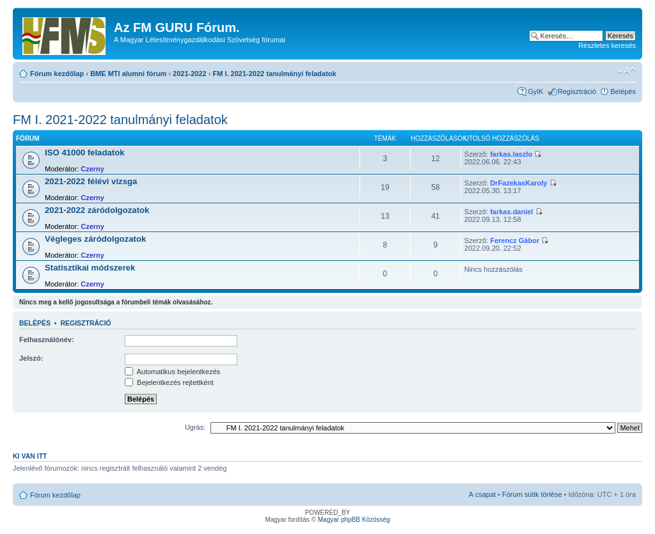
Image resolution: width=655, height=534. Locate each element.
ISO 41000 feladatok (85, 152)
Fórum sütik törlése (532, 494)
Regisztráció (577, 91)
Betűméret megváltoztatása (626, 71)
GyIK (535, 91)
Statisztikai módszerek (90, 267)
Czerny (92, 169)
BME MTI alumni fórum (128, 73)
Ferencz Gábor (514, 240)
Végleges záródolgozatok (95, 239)
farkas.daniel (511, 212)
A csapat (482, 494)
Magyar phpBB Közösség (354, 519)
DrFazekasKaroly (518, 183)
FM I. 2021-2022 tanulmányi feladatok (274, 73)
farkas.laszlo (511, 154)
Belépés (623, 91)
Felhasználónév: (46, 339)
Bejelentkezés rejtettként (169, 382)
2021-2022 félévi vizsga (91, 181)
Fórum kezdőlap (57, 73)
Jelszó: (31, 358)
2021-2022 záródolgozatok (97, 210)
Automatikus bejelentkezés (172, 371)
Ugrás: (195, 427)
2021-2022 (190, 73)
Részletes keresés (607, 45)
